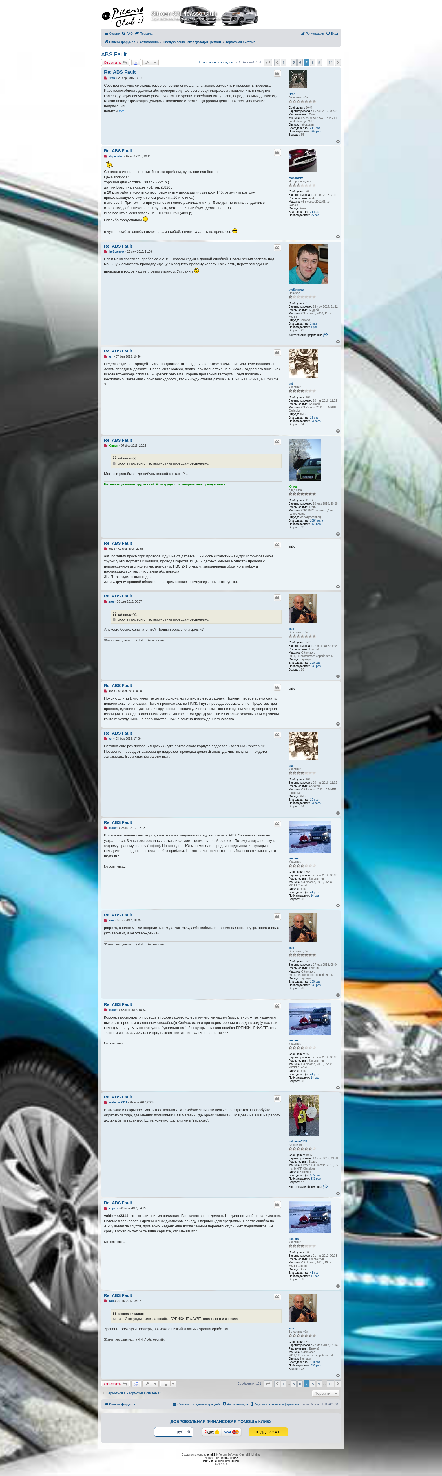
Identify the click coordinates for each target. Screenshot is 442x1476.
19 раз (314, 417)
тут (121, 111)
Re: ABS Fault (120, 72)
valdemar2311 (298, 1141)
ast (291, 383)
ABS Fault (114, 54)
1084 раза (316, 520)
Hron (292, 94)
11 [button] (330, 62)
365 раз (315, 1175)
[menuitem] (127, 33)
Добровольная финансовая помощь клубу (221, 1421)
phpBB (211, 1454)
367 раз (316, 131)
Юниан (293, 486)
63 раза (316, 420)
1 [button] (283, 62)
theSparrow (296, 289)
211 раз (315, 128)
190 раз (315, 662)
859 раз (316, 523)
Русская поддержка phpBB (221, 1457)
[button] (268, 62)
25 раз (315, 215)
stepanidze (296, 177)
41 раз (314, 892)
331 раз (316, 1178)
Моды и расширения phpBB (221, 1460)
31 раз (314, 211)
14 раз (315, 895)
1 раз (313, 323)
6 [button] (300, 62)
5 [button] (294, 62)
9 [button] (319, 62)
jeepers (294, 858)
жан (291, 628)
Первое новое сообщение (216, 62)
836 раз (316, 666)
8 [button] (313, 62)
